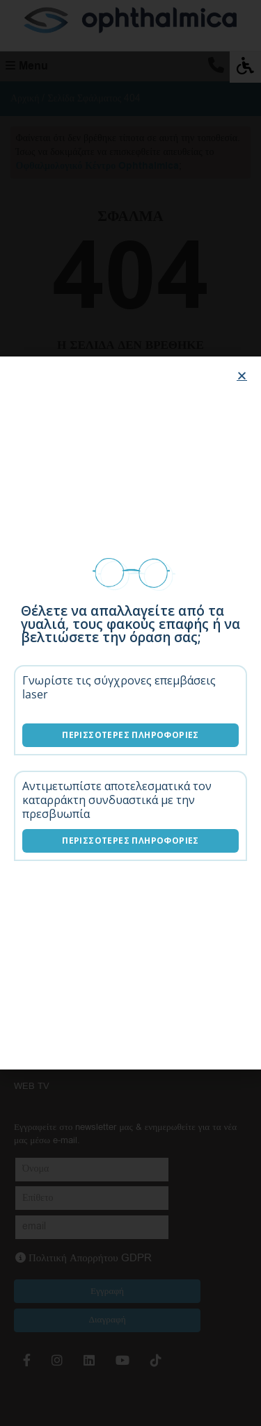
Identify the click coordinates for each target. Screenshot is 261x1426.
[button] (242, 375)
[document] (130, 713)
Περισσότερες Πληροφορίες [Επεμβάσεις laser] (130, 735)
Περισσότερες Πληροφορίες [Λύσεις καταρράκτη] (130, 840)
